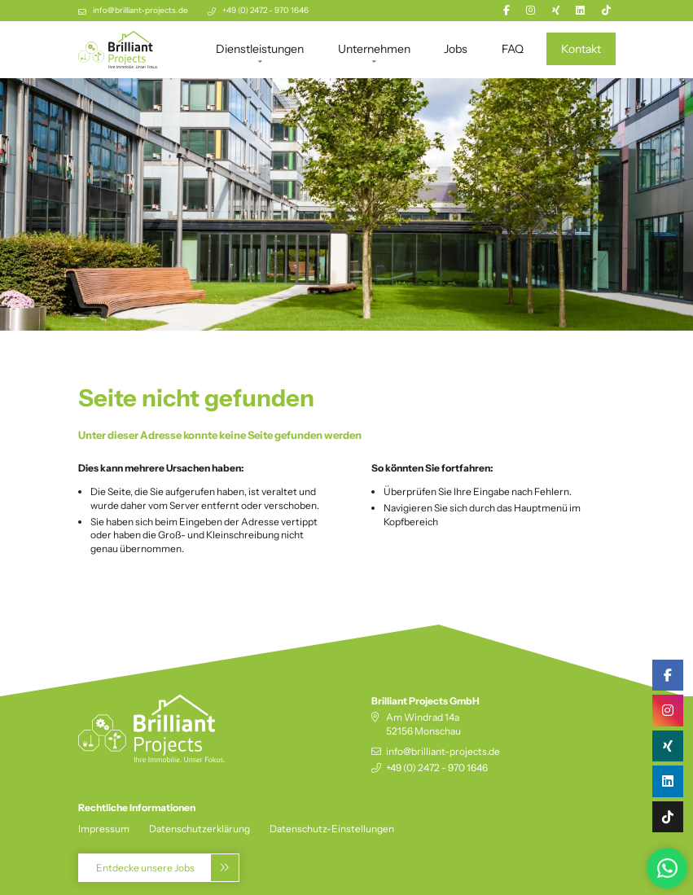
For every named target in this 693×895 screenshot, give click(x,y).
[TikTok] (606, 10)
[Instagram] (530, 10)
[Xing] (555, 10)
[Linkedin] (580, 10)
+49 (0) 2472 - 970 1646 (265, 10)
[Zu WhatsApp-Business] (665, 867)
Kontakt (581, 48)
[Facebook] (506, 10)
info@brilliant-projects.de (140, 10)
